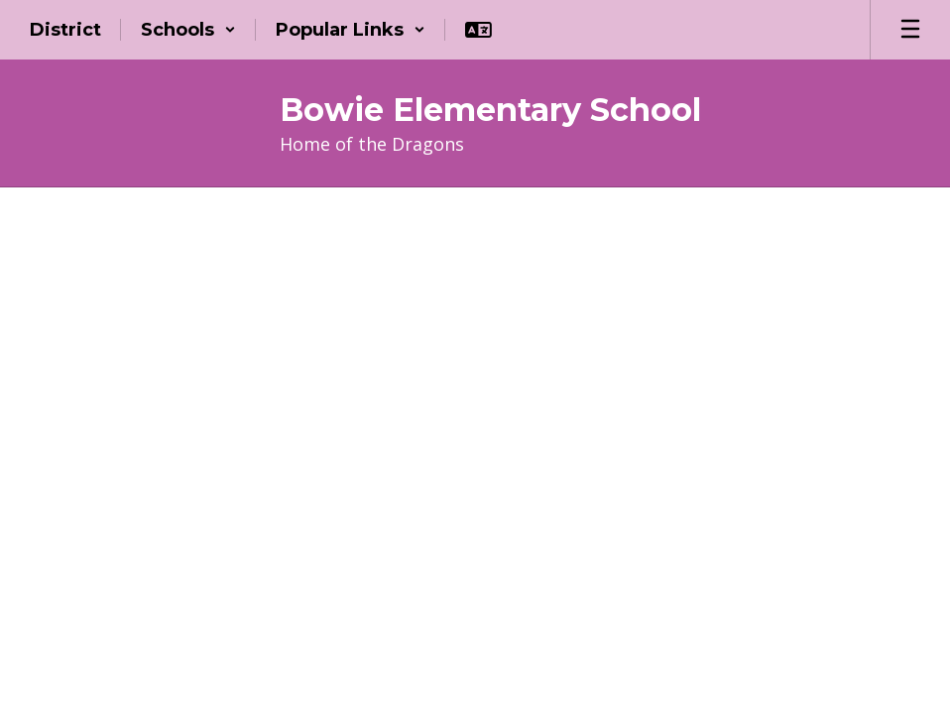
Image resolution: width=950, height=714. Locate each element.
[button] (188, 30)
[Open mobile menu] (910, 30)
